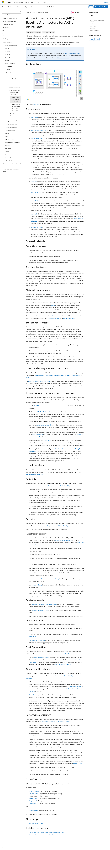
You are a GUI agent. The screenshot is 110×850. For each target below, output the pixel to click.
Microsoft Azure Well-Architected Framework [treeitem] (12, 165)
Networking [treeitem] (8, 148)
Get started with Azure (101, 7)
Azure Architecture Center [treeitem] (10, 18)
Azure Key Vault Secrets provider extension (44, 604)
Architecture (93, 15)
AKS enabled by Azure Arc (36, 823)
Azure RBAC (32, 636)
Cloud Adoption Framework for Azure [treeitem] (11, 170)
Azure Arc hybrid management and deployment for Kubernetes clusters (50, 835)
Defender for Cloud (36, 227)
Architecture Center (43, 12)
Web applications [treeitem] (9, 161)
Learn (27, 12)
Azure (33, 12)
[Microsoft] (3, 2)
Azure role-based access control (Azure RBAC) (45, 579)
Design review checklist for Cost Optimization (62, 654)
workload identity (37, 585)
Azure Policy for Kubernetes (40, 610)
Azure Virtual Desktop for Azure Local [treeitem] (15, 116)
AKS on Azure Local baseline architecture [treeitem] (15, 99)
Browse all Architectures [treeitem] (9, 21)
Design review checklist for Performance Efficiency (56, 721)
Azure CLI (46, 375)
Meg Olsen (32, 801)
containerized (36, 437)
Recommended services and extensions (97, 20)
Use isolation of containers (37, 640)
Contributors (93, 26)
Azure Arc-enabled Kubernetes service (39, 381)
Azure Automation (36, 192)
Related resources (94, 30)
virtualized (80, 434)
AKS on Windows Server (72, 53)
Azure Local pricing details (62, 664)
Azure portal (39, 375)
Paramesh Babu (33, 791)
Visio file (35, 104)
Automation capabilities (44, 425)
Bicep (27, 377)
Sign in (106, 2)
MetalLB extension (40, 406)
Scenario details (94, 18)
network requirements (53, 318)
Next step (92, 28)
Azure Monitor (35, 201)
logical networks (55, 316)
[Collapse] (21, 11)
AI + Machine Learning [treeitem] (11, 45)
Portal (91, 7)
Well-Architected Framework (34, 474)
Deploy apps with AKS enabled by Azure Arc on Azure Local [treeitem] (16, 108)
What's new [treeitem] (6, 27)
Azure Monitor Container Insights (44, 412)
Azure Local (34, 117)
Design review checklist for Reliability (59, 486)
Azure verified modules (74, 686)
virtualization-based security (63, 540)
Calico (53, 305)
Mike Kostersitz (33, 798)
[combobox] (11, 14)
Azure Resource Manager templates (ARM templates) (65, 375)
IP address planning (69, 318)
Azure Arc (34, 182)
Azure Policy (34, 214)
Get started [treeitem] (9, 66)
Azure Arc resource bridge (38, 130)
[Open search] (102, 2)
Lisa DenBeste (33, 793)
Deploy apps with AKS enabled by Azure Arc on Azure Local (46, 832)
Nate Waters (32, 803)
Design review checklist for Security (57, 526)
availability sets (77, 763)
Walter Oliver (33, 810)
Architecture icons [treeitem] (8, 24)
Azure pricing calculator (41, 657)
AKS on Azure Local (63, 58)
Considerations (93, 24)
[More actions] (82, 12)
